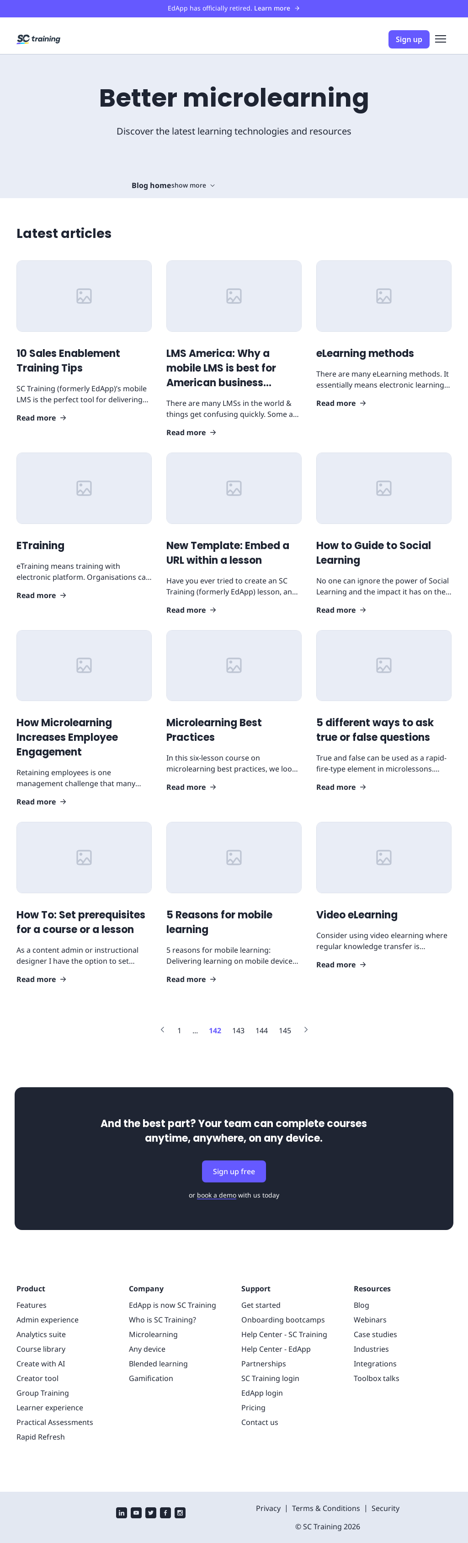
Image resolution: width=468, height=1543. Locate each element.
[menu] (441, 39)
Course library (40, 1349)
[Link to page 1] (179, 1030)
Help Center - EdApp (276, 1349)
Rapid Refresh (40, 1437)
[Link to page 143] (238, 1030)
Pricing (253, 1408)
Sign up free (234, 1171)
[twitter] (150, 1514)
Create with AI (40, 1364)
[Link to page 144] (261, 1030)
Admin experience (47, 1320)
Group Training (42, 1393)
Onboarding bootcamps (283, 1320)
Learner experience (49, 1408)
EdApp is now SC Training (172, 1305)
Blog (361, 1305)
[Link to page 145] (285, 1030)
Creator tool (37, 1378)
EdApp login (262, 1393)
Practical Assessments (54, 1422)
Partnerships (263, 1364)
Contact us (259, 1422)
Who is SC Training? (162, 1320)
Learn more (277, 8)
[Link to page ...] (195, 1030)
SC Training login (270, 1378)
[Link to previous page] (163, 1030)
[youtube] (136, 1514)
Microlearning (153, 1334)
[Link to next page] (306, 1030)
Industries (371, 1349)
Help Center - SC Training (284, 1334)
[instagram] (180, 1514)
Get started (261, 1305)
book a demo (216, 1195)
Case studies (375, 1334)
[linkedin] (121, 1514)
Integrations (375, 1364)
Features (31, 1305)
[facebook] (165, 1514)
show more (193, 185)
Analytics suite (41, 1334)
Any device (147, 1349)
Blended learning (158, 1364)
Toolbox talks (376, 1378)
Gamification (151, 1378)
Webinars (370, 1320)
